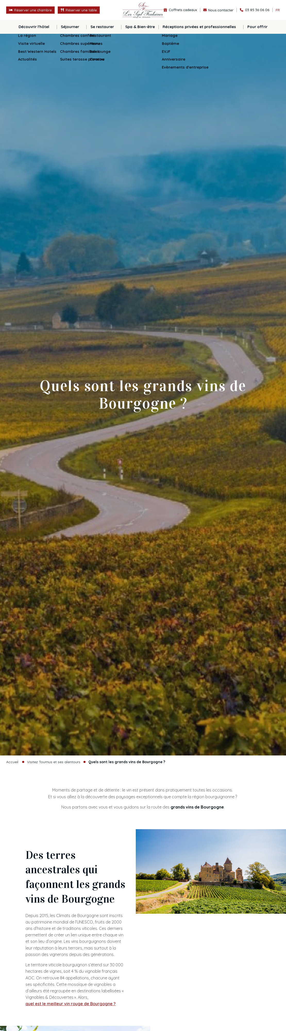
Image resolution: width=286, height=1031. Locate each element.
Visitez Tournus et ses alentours (53, 762)
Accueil (12, 762)
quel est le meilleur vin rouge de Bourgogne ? (71, 1003)
